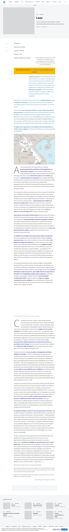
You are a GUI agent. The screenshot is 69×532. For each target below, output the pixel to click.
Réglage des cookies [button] (56, 529)
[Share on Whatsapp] (7, 47)
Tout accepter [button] (64, 529)
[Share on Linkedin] (7, 51)
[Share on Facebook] (7, 44)
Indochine (42, 14)
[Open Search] (65, 2)
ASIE (37, 14)
